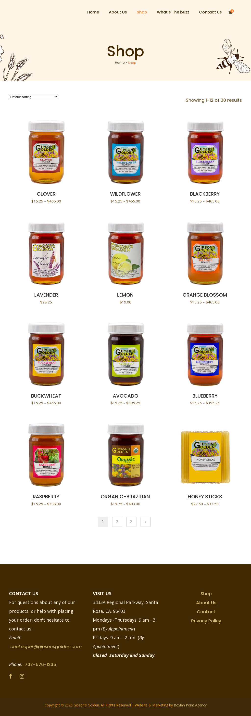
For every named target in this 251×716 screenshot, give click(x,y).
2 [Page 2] (117, 522)
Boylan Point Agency (190, 705)
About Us (206, 603)
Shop (206, 593)
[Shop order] (33, 97)
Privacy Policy (206, 621)
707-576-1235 (40, 664)
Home (120, 62)
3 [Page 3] (131, 522)
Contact (206, 612)
